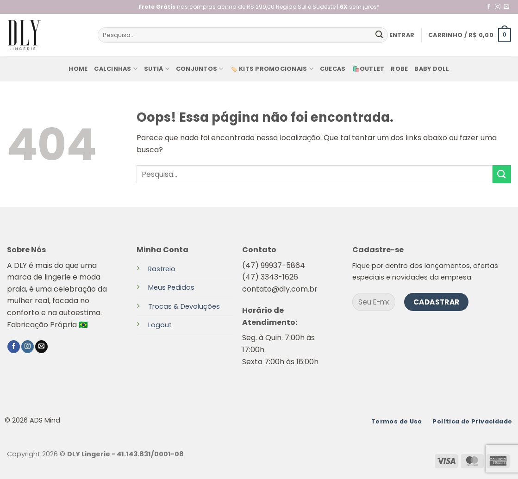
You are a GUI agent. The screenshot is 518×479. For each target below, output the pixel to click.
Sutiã (156, 68)
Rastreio (161, 269)
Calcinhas (115, 68)
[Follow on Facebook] (489, 7)
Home (78, 69)
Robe (399, 69)
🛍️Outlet (368, 69)
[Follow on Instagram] (497, 7)
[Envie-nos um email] (506, 7)
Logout (160, 325)
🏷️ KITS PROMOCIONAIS (271, 68)
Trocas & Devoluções (184, 306)
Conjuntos (200, 68)
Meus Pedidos (171, 287)
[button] (402, 35)
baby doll (431, 69)
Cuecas (333, 69)
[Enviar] (379, 35)
